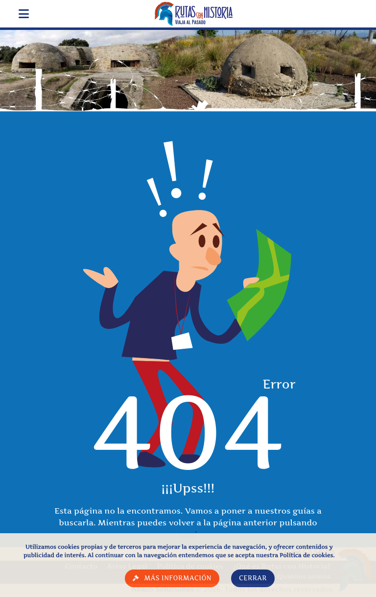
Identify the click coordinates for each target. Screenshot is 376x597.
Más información (178, 578)
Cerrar (253, 578)
